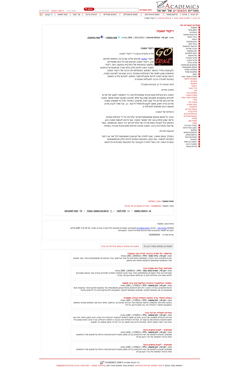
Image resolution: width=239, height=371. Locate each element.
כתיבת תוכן (162, 228)
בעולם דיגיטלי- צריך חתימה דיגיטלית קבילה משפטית (148, 298)
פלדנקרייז (192, 111)
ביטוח (194, 39)
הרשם (61, 11)
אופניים (194, 81)
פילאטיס (193, 107)
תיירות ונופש (191, 146)
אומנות (194, 27)
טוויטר (47, 14)
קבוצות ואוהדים (190, 116)
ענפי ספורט (192, 104)
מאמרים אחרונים (152, 14)
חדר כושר (193, 88)
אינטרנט (193, 32)
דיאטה (194, 86)
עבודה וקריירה (190, 125)
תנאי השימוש (156, 365)
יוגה (195, 90)
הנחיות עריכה (91, 14)
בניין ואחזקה (191, 41)
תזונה (194, 123)
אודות (184, 14)
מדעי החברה (191, 58)
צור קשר (76, 14)
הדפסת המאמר (140, 211)
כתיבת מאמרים (143, 228)
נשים (195, 74)
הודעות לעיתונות (190, 46)
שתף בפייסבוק (93, 37)
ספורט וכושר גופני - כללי (147, 271)
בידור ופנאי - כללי (150, 256)
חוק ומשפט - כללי (150, 285)
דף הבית (194, 14)
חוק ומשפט (192, 51)
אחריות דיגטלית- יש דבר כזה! (158, 312)
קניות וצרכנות (191, 137)
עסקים (194, 130)
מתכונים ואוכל (191, 72)
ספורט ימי (193, 102)
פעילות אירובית (164, 18)
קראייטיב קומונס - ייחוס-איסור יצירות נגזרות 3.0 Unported (81, 365)
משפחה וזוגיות (191, 69)
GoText (152, 201)
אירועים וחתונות (190, 34)
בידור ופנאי (192, 37)
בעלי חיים (193, 44)
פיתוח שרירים (191, 109)
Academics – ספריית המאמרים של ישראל (143, 206)
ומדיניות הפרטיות (142, 365)
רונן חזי (165, 37)
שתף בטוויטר (111, 37)
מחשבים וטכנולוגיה (189, 65)
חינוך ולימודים (191, 53)
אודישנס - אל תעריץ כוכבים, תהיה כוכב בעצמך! (149, 253)
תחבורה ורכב (191, 144)
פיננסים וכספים (190, 132)
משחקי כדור (192, 93)
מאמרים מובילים (130, 14)
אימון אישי (192, 30)
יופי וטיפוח (192, 55)
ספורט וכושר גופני (182, 18)
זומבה (144, 58)
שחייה (194, 118)
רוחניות (194, 139)
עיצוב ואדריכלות (190, 128)
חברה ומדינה (191, 48)
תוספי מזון (193, 121)
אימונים (194, 83)
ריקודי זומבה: (149, 18)
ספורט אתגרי (191, 95)
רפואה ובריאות (190, 142)
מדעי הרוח (192, 62)
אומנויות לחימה (190, 79)
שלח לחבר (121, 211)
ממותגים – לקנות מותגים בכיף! (157, 330)
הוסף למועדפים (71, 211)
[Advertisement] (139, 23)
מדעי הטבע (192, 60)
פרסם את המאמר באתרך (98, 211)
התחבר (54, 11)
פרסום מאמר (172, 14)
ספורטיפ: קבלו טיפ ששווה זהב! (157, 268)
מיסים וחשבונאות (189, 67)
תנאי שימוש (63, 14)
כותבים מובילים (110, 14)
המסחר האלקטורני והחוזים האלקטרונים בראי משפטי (147, 283)
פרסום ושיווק (191, 135)
